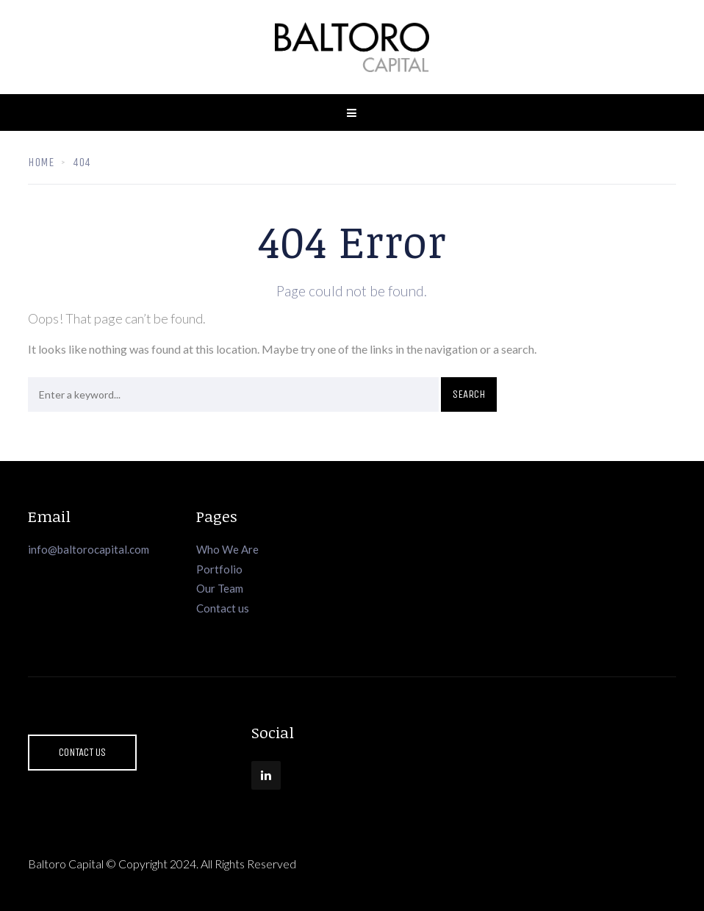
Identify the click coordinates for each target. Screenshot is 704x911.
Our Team (219, 588)
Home (41, 162)
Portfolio (219, 569)
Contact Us (82, 752)
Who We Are (227, 549)
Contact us (222, 608)
